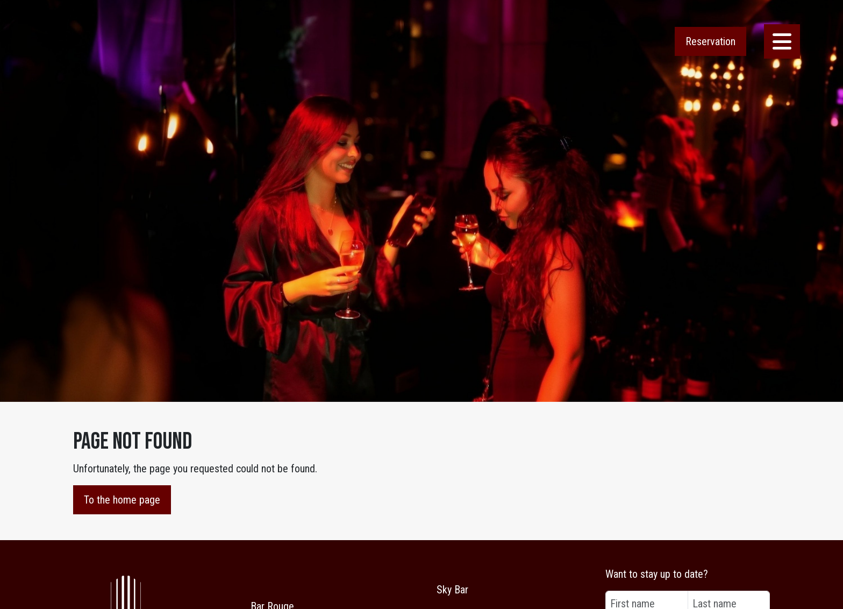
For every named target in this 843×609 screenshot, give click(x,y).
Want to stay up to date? (656, 574)
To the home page (122, 499)
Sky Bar (452, 589)
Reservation (710, 41)
